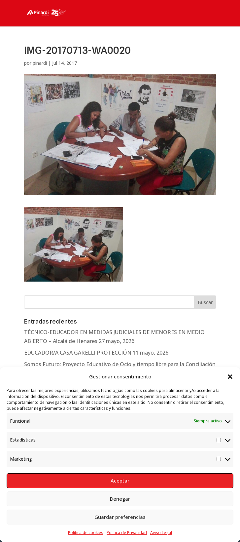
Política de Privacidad (127, 532)
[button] (230, 376)
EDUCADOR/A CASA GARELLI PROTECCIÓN (77, 352)
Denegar (120, 498)
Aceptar (120, 480)
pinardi (40, 63)
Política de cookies (85, 532)
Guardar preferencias (120, 517)
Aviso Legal (161, 532)
